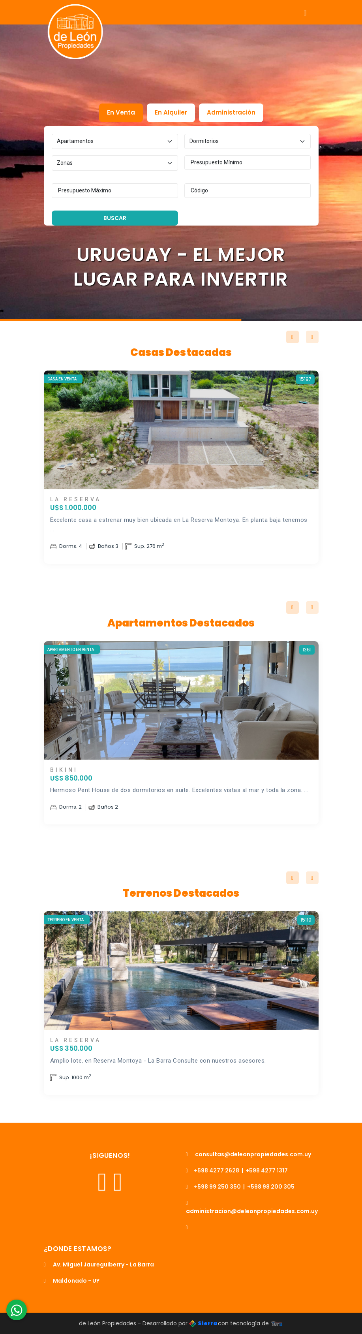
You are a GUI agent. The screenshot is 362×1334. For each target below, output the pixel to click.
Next (312, 337)
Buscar (114, 218)
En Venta (121, 112)
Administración (231, 112)
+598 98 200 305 (270, 1187)
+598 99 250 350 (213, 1187)
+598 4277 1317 (267, 1170)
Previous (292, 337)
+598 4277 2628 (212, 1170)
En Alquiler (171, 112)
